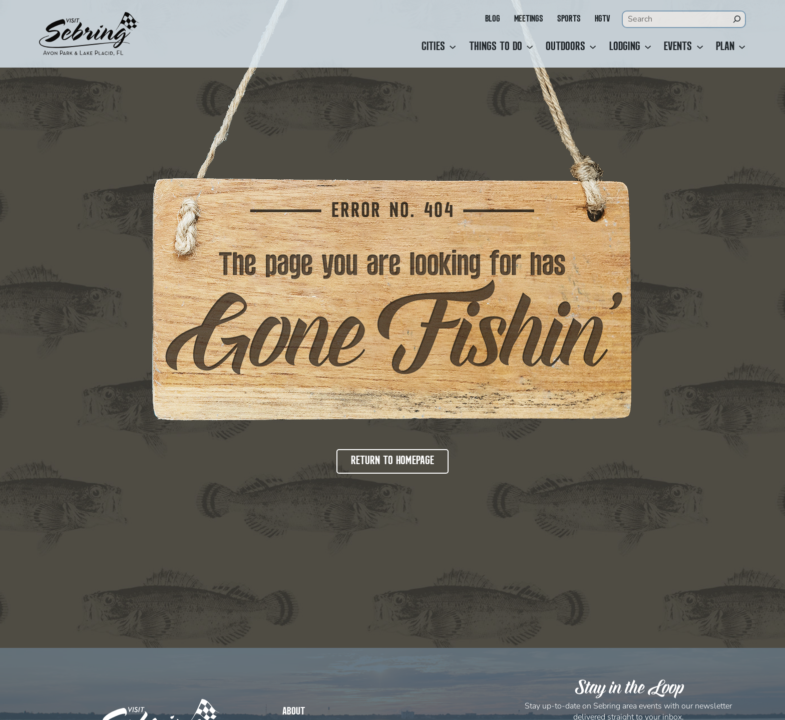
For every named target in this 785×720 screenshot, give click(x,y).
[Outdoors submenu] (592, 47)
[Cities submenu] (452, 47)
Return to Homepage (392, 461)
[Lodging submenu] (647, 47)
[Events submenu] (699, 47)
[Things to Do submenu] (529, 47)
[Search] (736, 19)
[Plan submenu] (741, 47)
